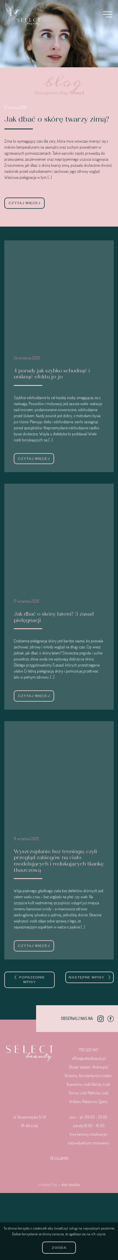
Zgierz (102, 1101)
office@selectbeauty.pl (89, 1058)
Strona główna (45, 92)
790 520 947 (88, 1049)
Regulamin (59, 1158)
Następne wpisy (89, 977)
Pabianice (89, 1101)
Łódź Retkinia (90, 1092)
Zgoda (59, 1248)
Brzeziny (71, 1075)
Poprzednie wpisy (29, 979)
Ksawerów (74, 1084)
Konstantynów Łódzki (95, 1075)
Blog (63, 92)
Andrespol (100, 1066)
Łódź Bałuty (93, 1084)
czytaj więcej (24, 203)
